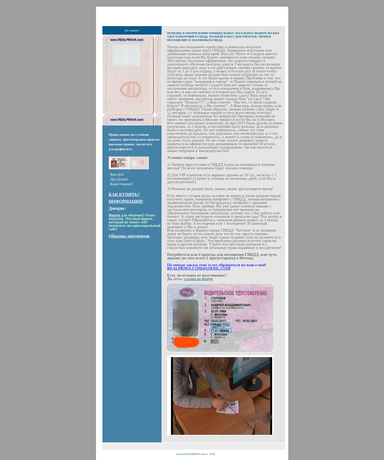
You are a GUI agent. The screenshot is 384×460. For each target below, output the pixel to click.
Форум (114, 215)
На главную (132, 30)
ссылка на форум (198, 279)
